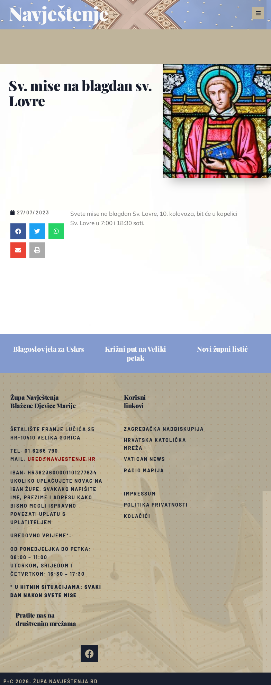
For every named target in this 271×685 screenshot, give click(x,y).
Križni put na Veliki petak (135, 353)
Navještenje (59, 13)
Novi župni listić (222, 348)
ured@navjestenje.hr (62, 459)
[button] (258, 13)
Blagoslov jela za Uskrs (48, 348)
